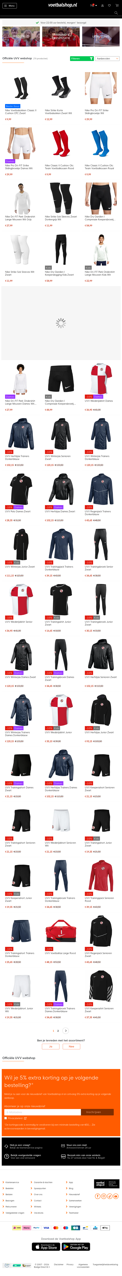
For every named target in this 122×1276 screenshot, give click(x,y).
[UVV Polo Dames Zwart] (21, 491)
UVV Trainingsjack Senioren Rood (99, 899)
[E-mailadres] (42, 1112)
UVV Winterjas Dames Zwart (20, 677)
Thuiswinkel (26, 1265)
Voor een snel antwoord (23, 1158)
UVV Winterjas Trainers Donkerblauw (97, 457)
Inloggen (102, 5)
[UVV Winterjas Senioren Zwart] (61, 436)
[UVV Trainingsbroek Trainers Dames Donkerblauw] (61, 988)
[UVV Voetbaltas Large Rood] (61, 933)
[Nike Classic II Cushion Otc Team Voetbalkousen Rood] (61, 143)
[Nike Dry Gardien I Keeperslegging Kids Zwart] (61, 252)
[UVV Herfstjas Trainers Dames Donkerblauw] (61, 767)
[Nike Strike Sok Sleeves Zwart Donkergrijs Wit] (61, 198)
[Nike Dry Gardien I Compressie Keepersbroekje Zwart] (101, 198)
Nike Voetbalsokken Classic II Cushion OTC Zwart (20, 112)
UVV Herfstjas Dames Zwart (60, 511)
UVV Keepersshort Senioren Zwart (100, 789)
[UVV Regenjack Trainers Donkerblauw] (101, 491)
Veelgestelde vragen (15, 1213)
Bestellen (10, 1188)
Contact (37, 1200)
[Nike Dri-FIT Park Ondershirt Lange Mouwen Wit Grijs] (21, 198)
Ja (50, 1046)
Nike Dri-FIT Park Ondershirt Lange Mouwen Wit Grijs (20, 218)
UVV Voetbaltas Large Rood (60, 953)
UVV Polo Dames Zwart (17, 511)
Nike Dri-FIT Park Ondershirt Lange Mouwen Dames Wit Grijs (20, 402)
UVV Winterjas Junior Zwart (20, 566)
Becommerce (17, 1265)
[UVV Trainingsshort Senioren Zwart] (21, 823)
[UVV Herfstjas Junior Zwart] (101, 712)
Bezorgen (10, 1200)
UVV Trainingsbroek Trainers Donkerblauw (60, 899)
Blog (71, 1188)
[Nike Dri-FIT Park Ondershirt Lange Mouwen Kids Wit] (101, 252)
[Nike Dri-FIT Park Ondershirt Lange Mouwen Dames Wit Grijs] (21, 381)
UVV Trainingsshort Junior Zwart (98, 844)
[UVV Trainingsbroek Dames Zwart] (61, 657)
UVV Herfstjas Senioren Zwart (101, 677)
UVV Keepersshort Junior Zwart (18, 899)
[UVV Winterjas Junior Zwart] (21, 546)
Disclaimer (58, 1264)
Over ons (38, 1194)
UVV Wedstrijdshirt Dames (99, 400)
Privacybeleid (15, 1118)
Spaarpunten (40, 1188)
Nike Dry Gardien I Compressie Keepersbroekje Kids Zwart (60, 402)
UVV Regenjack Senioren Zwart (98, 955)
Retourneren (11, 1206)
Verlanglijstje (109, 5)
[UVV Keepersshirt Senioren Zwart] (101, 988)
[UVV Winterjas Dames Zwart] (21, 657)
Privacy (70, 1264)
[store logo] (61, 5)
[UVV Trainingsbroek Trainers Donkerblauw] (61, 878)
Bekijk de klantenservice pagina (26, 1147)
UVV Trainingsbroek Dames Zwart (59, 678)
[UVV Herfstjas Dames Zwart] (61, 491)
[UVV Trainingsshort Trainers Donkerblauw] (21, 933)
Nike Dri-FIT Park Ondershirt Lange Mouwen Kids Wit (100, 273)
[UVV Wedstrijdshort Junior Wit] (21, 988)
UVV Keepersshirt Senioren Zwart (99, 1010)
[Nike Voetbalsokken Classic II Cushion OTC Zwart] (21, 90)
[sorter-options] (107, 58)
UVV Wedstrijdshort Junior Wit (19, 1010)
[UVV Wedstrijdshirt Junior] (61, 712)
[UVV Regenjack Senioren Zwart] (101, 933)
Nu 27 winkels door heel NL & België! (86, 1158)
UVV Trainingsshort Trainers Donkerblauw (19, 955)
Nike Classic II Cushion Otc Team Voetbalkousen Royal (99, 167)
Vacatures (38, 1213)
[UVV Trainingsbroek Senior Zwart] (101, 546)
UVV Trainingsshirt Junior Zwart (58, 623)
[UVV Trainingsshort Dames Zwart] (21, 767)
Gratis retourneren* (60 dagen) (63, 22)
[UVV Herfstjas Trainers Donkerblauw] (21, 436)
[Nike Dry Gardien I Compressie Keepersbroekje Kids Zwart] (61, 381)
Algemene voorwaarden (83, 1265)
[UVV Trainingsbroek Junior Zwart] (101, 602)
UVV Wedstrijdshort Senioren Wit (60, 844)
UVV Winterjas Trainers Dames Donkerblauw (17, 734)
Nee (71, 1046)
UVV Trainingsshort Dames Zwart (19, 789)
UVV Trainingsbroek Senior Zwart (99, 568)
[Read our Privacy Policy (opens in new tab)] (25, 1118)
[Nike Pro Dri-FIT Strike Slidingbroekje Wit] (101, 88)
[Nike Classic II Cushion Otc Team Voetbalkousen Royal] (101, 143)
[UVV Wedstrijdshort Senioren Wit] (61, 823)
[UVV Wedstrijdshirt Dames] (101, 381)
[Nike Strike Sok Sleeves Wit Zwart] (21, 250)
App (71, 1182)
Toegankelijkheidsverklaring (105, 1264)
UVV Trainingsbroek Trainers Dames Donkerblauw (60, 1010)
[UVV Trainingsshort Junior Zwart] (101, 823)
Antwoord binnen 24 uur (79, 1147)
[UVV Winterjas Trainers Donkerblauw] (101, 436)
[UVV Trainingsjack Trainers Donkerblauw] (61, 546)
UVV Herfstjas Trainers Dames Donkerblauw (61, 789)
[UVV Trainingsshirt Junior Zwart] (61, 602)
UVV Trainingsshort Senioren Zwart (20, 844)
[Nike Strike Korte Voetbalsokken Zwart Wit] (61, 88)
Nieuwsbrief (74, 1194)
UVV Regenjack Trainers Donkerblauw (98, 513)
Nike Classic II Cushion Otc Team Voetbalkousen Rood (59, 167)
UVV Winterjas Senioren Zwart (58, 457)
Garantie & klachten (43, 1182)
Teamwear (73, 1213)
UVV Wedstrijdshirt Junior (58, 732)
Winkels (37, 1206)
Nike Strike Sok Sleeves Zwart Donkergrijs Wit (61, 218)
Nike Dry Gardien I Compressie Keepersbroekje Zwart (100, 218)
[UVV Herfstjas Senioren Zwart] (101, 657)
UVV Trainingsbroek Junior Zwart (99, 623)
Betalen (9, 1194)
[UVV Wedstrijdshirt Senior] (21, 602)
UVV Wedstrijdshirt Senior (18, 621)
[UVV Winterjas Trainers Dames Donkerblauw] (21, 712)
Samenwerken (75, 1200)
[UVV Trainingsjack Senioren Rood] (101, 878)
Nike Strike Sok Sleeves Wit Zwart (19, 273)
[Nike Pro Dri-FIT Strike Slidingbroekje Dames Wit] (21, 145)
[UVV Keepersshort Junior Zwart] (21, 878)
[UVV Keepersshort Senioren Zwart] (101, 767)
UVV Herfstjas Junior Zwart (99, 732)
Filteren (82, 58)
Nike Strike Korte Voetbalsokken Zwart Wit (58, 112)
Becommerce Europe (6, 1265)
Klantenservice (12, 1182)
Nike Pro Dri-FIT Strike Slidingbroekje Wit (96, 112)
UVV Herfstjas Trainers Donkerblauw (17, 457)
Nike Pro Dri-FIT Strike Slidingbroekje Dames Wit (18, 167)
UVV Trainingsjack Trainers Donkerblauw (59, 568)
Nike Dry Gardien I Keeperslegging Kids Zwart (59, 273)
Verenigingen (75, 1206)
